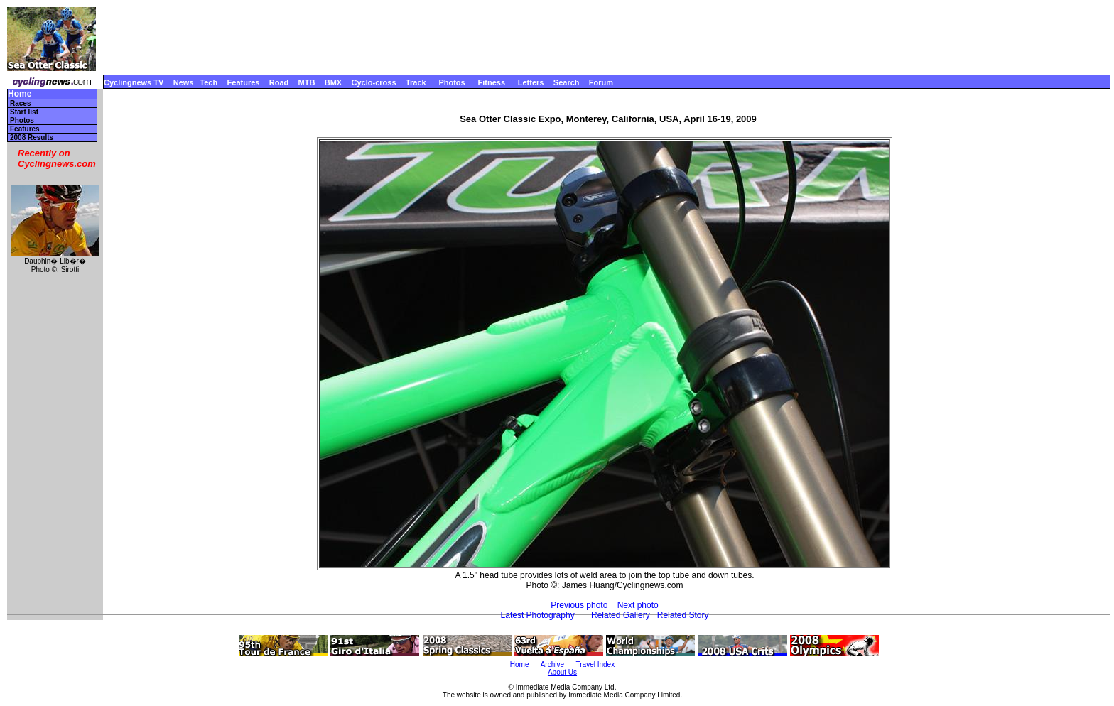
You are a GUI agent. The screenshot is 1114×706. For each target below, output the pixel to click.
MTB (306, 82)
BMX (333, 82)
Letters (531, 82)
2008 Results (31, 137)
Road (279, 82)
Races (20, 103)
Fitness (491, 82)
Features (243, 82)
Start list (24, 112)
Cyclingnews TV (133, 82)
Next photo (638, 605)
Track (416, 82)
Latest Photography (538, 615)
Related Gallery (620, 615)
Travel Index (595, 664)
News (183, 82)
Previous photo (579, 605)
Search (566, 82)
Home (19, 94)
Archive (552, 664)
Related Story (683, 615)
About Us (562, 672)
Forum (601, 82)
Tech (208, 82)
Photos (451, 82)
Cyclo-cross (374, 82)
